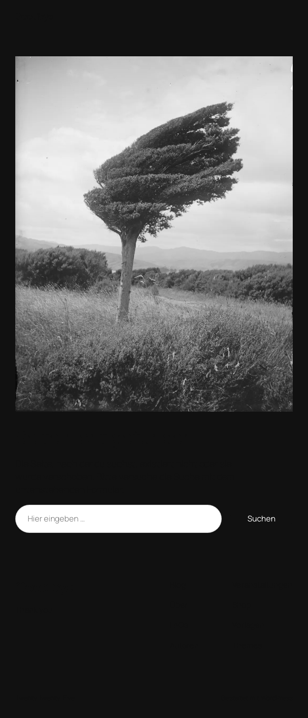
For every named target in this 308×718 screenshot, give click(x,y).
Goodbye (34, 16)
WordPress (277, 697)
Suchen (261, 518)
